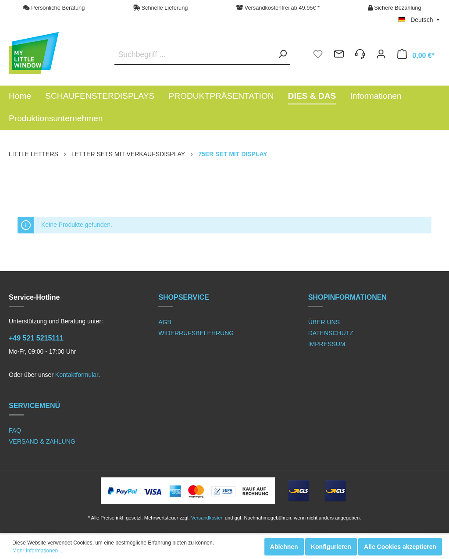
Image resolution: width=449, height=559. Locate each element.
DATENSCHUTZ (330, 333)
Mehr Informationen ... (38, 551)
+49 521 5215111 (36, 338)
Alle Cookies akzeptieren (400, 546)
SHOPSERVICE (183, 297)
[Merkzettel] (317, 55)
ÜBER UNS (324, 322)
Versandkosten (207, 517)
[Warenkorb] (416, 55)
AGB (164, 322)
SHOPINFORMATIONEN (347, 297)
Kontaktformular (76, 374)
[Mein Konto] (381, 55)
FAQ (15, 430)
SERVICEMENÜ (34, 405)
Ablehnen (284, 546)
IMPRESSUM (327, 344)
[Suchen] (280, 54)
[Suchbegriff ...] (202, 55)
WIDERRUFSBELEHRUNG (196, 333)
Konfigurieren (331, 546)
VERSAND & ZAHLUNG (42, 441)
